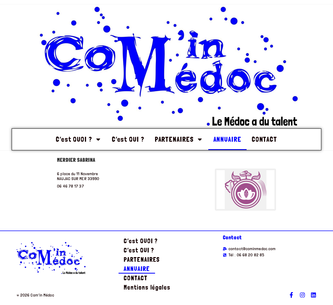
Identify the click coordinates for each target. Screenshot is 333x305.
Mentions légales (147, 287)
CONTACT (264, 139)
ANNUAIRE (227, 139)
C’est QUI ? (128, 139)
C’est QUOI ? (79, 139)
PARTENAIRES (179, 139)
